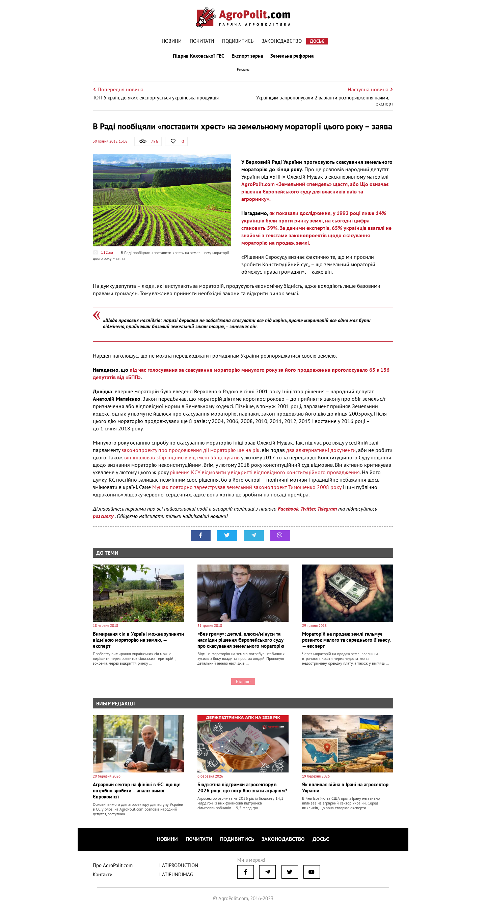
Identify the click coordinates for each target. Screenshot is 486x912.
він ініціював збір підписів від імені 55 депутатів (182, 458)
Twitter (307, 510)
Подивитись (237, 41)
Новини (172, 41)
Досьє (317, 41)
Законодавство (282, 41)
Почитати (202, 41)
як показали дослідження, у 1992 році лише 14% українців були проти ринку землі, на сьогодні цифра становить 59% (313, 222)
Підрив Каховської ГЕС (197, 57)
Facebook (288, 510)
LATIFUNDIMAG (176, 875)
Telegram (327, 510)
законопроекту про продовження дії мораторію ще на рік (190, 451)
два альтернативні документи (321, 451)
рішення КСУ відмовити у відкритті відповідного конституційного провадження (265, 473)
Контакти (102, 875)
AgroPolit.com (258, 185)
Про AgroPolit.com (113, 866)
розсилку (104, 517)
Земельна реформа (292, 57)
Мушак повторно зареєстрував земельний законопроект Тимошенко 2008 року (246, 488)
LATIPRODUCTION (178, 866)
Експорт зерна (247, 57)
